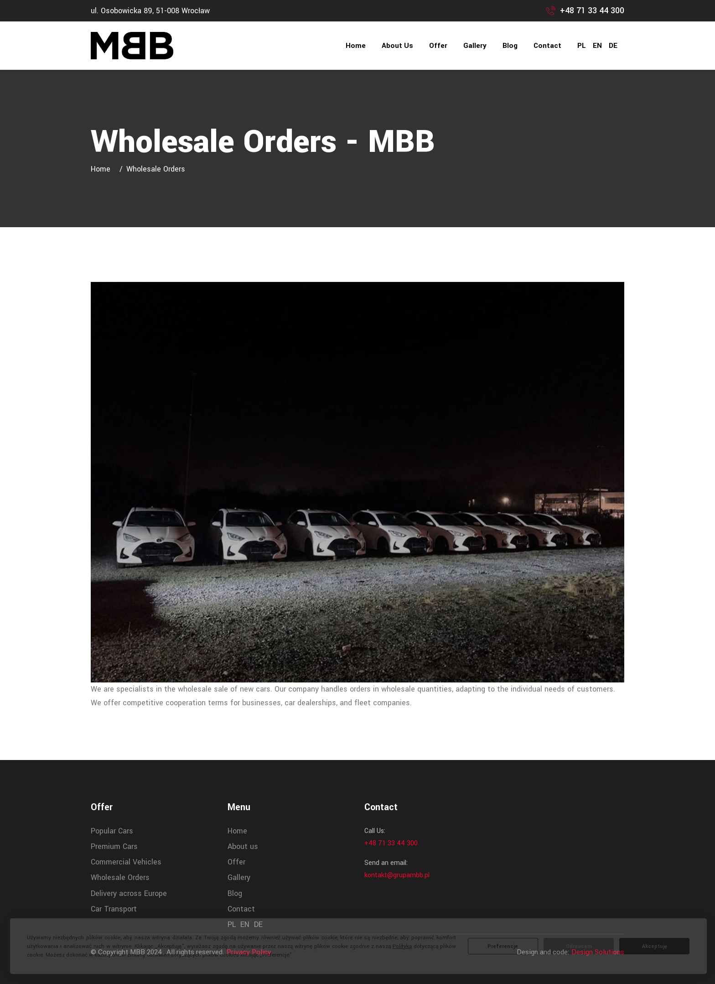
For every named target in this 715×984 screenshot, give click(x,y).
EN (597, 46)
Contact (547, 46)
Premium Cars (114, 846)
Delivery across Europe (129, 893)
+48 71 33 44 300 (592, 10)
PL (581, 46)
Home (356, 46)
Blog (510, 46)
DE (613, 46)
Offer (438, 46)
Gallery (475, 46)
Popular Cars (112, 831)
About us (397, 46)
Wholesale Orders (120, 877)
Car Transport (114, 909)
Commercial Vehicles (126, 862)
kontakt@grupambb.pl (397, 875)
